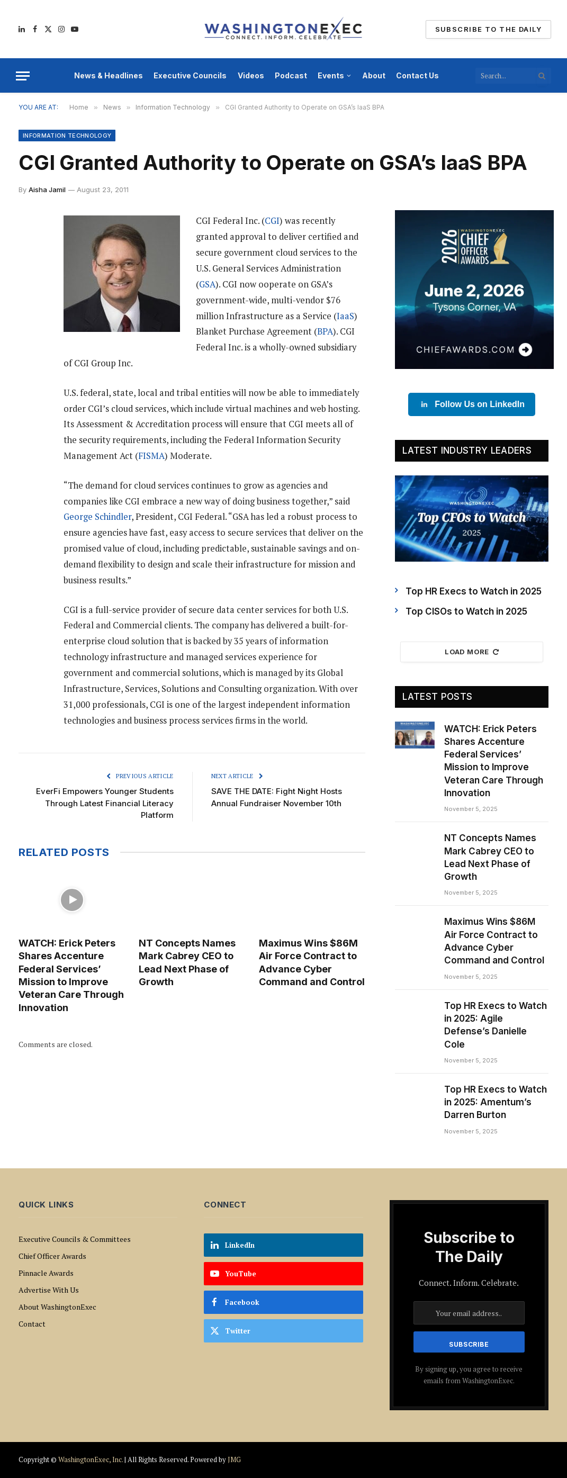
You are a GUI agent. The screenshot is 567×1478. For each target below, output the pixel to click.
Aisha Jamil (47, 189)
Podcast (291, 75)
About (373, 75)
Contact (32, 1324)
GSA (207, 284)
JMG (234, 1459)
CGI (272, 221)
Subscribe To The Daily (488, 29)
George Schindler (97, 516)
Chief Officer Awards (52, 1256)
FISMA (151, 456)
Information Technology (67, 135)
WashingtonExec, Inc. (90, 1459)
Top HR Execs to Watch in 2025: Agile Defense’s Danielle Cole (495, 1025)
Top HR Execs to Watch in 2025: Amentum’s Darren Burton (495, 1102)
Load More (472, 651)
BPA (325, 331)
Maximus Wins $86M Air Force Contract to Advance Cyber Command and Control (312, 962)
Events (331, 75)
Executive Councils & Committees (75, 1239)
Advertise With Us (49, 1290)
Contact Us (417, 75)
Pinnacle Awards (46, 1273)
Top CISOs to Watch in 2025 (466, 611)
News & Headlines (108, 75)
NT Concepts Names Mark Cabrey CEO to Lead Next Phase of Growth (187, 962)
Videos (251, 75)
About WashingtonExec (57, 1307)
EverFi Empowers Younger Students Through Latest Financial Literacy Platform (105, 803)
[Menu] (23, 76)
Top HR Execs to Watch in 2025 (474, 591)
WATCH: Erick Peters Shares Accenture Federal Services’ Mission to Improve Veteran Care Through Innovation (71, 975)
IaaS (345, 316)
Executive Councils (190, 75)
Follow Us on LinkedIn (472, 404)
